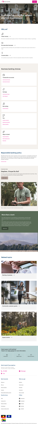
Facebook (22, 400)
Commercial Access (6, 79)
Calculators (3, 406)
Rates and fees (4, 403)
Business (20, 387)
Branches (4, 140)
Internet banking (6, 136)
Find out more (3, 161)
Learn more (4, 177)
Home (2, 11)
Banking (20, 382)
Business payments (6, 122)
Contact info (3, 400)
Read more (5, 228)
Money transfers (6, 124)
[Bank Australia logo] (6, 2)
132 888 (5, 371)
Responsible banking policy (6, 392)
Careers (2, 390)
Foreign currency (6, 120)
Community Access (6, 81)
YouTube (22, 406)
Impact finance (5, 108)
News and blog (4, 387)
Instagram (23, 398)
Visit (4, 373)
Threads (22, 403)
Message (23, 371)
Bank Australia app (6, 138)
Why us (2, 384)
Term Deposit (5, 96)
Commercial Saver (6, 94)
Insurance (21, 390)
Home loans (21, 384)
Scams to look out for (5, 408)
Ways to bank (21, 392)
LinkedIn (22, 408)
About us (2, 382)
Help (2, 398)
